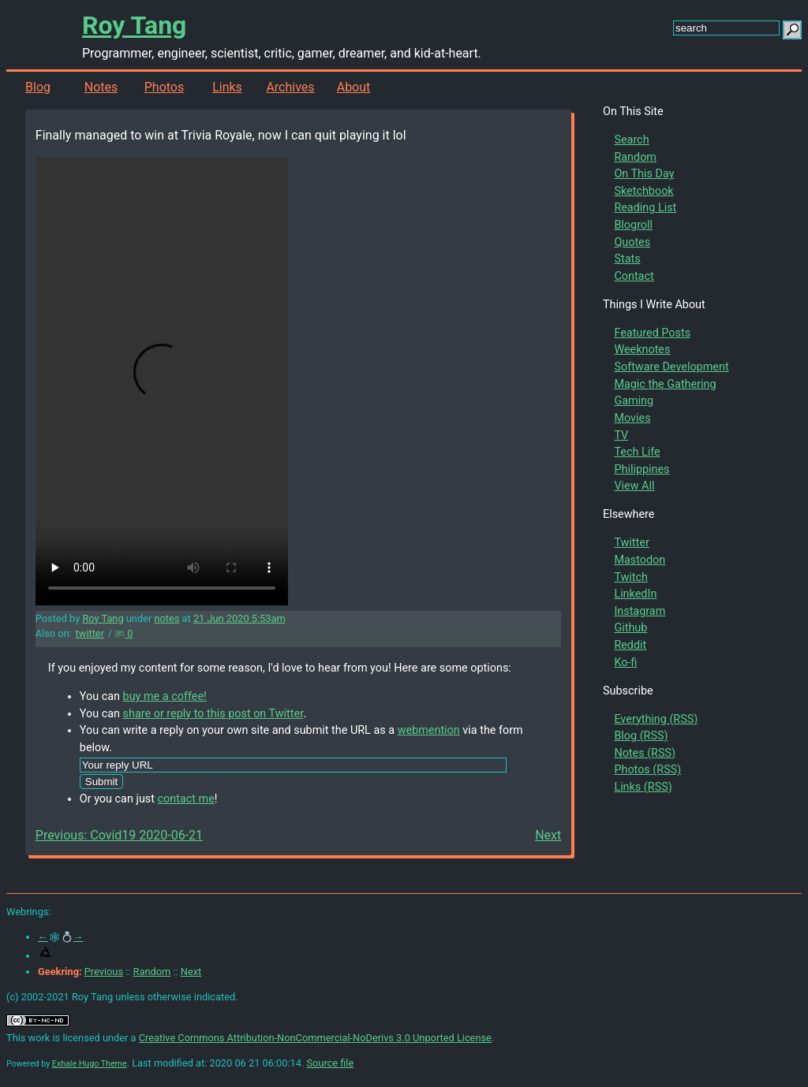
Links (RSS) (642, 787)
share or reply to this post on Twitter (213, 713)
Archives (290, 87)
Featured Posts (652, 333)
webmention (429, 730)
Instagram (639, 611)
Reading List (645, 207)
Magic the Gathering (665, 384)
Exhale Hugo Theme (89, 1064)
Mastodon (639, 560)
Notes (101, 87)
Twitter (631, 542)
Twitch (631, 577)
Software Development (671, 367)
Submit (101, 781)
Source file (330, 1063)
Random (635, 157)
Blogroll (633, 225)
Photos (164, 87)
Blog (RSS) (641, 736)
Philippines (641, 469)
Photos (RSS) (647, 769)
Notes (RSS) (644, 753)
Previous (103, 971)
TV (621, 435)
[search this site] (726, 27)
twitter (90, 633)
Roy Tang (134, 25)
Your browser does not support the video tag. (162, 381)
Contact (633, 276)
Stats (627, 259)
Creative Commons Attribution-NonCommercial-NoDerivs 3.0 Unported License (315, 1038)
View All (634, 486)
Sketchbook (643, 191)
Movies (632, 418)
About (354, 87)
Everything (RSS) (656, 719)
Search (631, 140)
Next (548, 835)
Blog (37, 87)
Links (227, 87)
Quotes (632, 242)
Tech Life (637, 452)
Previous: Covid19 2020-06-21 (119, 835)
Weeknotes (642, 349)
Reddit (630, 645)
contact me (186, 799)
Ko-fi (625, 662)
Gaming (633, 401)
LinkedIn (635, 594)
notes (166, 618)
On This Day (644, 174)
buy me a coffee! (165, 696)
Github (630, 628)
